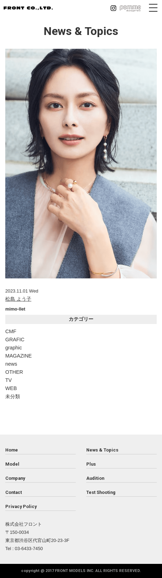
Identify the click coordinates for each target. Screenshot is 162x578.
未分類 (12, 396)
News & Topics (102, 450)
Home (11, 450)
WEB (11, 388)
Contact (13, 492)
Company (15, 478)
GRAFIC (14, 339)
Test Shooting (101, 492)
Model (12, 464)
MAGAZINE (18, 356)
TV (8, 380)
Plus (91, 464)
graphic (13, 347)
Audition (95, 478)
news (11, 364)
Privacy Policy (21, 506)
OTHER (14, 372)
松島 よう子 (18, 299)
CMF (10, 331)
